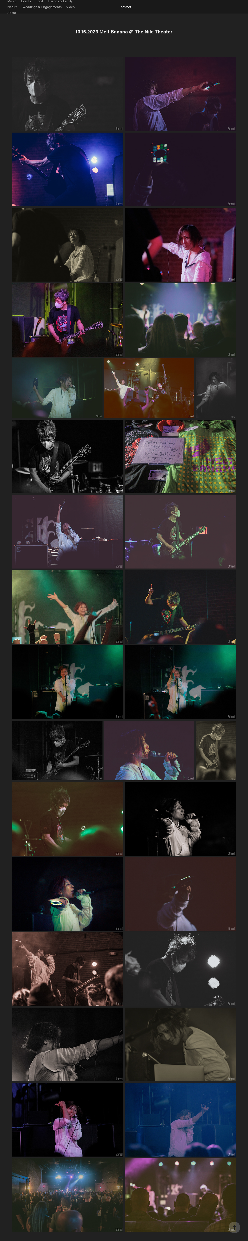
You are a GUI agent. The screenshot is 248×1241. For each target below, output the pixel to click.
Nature (12, 7)
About (11, 12)
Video (70, 7)
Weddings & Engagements (42, 7)
